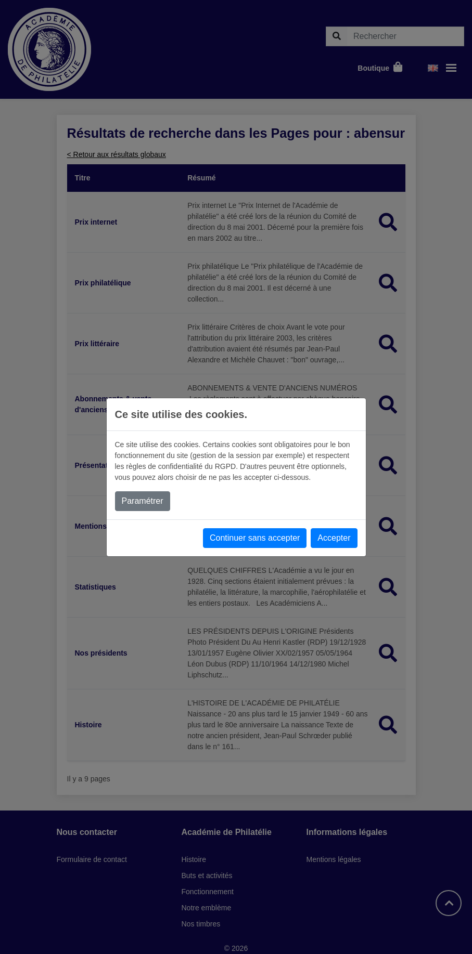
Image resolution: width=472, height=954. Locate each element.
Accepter (333, 537)
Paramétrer (142, 500)
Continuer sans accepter (255, 537)
